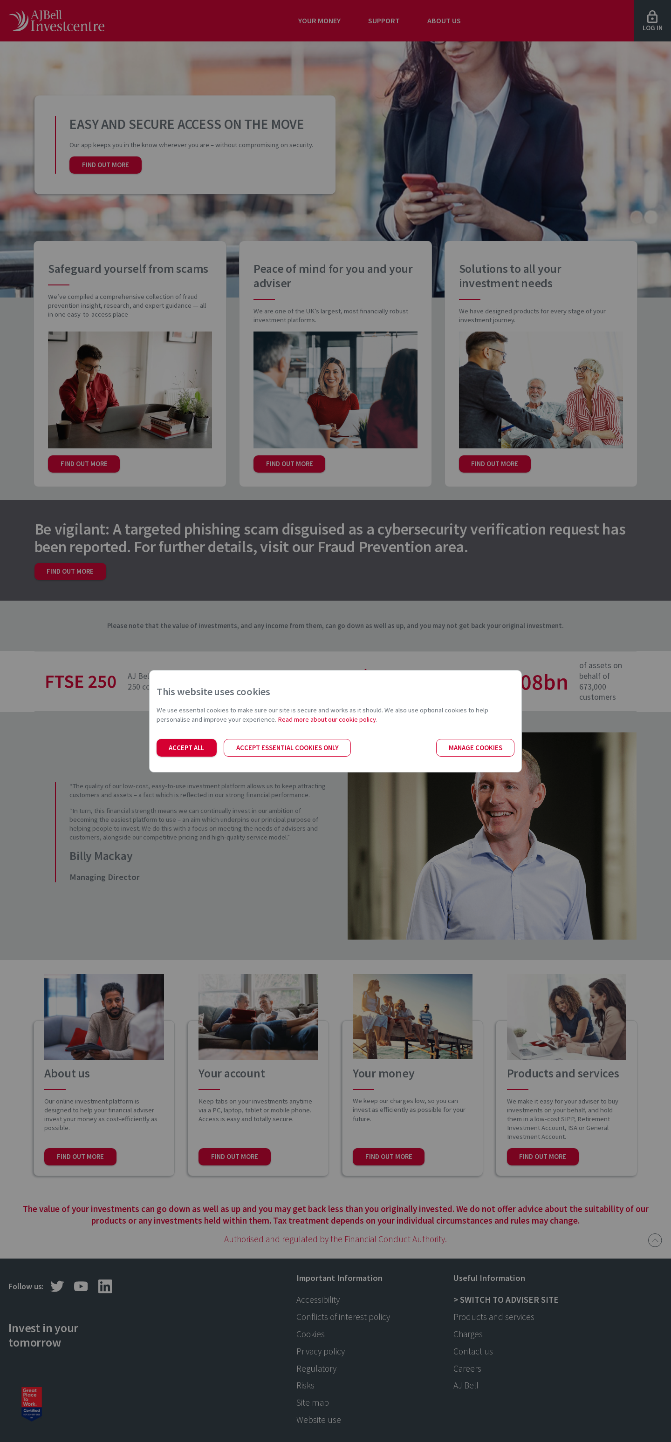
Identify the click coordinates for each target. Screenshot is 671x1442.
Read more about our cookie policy (327, 719)
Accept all (186, 748)
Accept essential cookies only (287, 748)
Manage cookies (475, 748)
